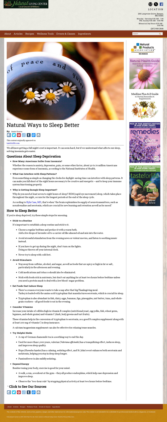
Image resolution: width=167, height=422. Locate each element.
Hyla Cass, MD (33, 202)
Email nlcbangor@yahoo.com (150, 4)
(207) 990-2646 (157, 28)
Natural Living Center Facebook (161, 4)
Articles (18, 33)
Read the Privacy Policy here (66, 417)
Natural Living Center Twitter (156, 4)
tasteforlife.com (13, 143)
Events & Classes (65, 33)
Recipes (29, 33)
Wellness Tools (45, 33)
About (7, 33)
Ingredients (84, 33)
